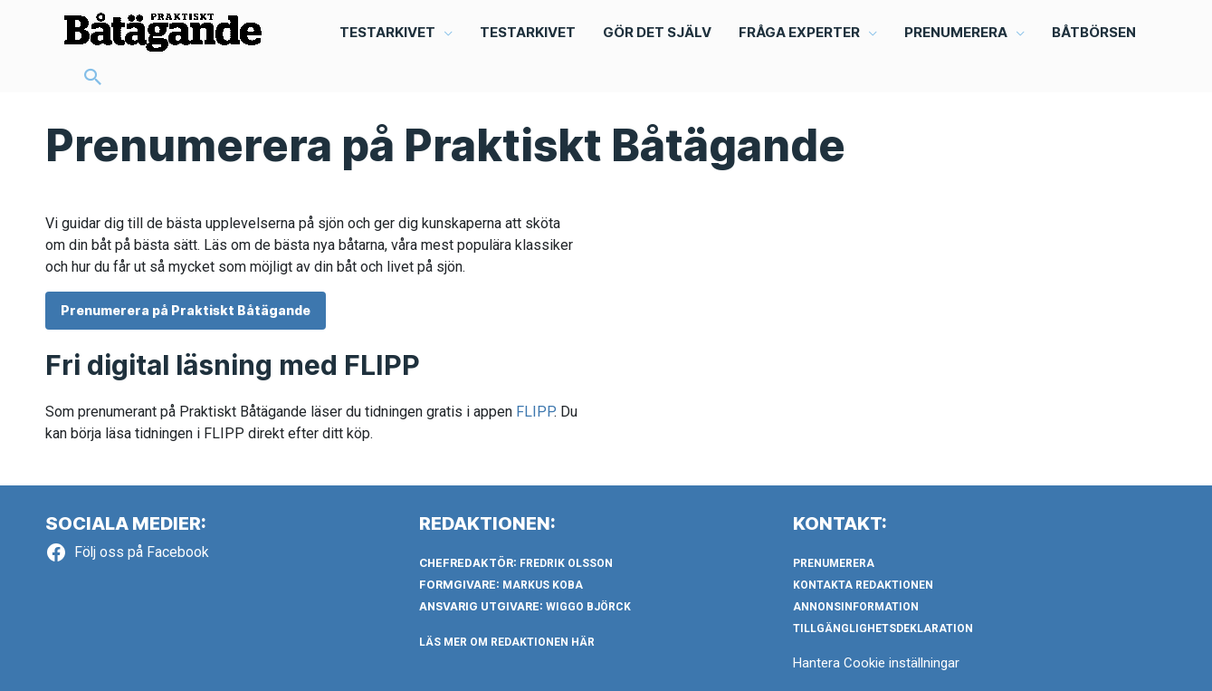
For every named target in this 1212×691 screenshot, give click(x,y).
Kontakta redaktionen (863, 585)
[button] (93, 78)
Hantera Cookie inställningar (876, 663)
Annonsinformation (856, 606)
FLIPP (535, 411)
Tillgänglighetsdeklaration (883, 628)
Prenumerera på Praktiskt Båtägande (185, 310)
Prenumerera (833, 563)
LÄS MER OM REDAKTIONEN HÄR (507, 642)
